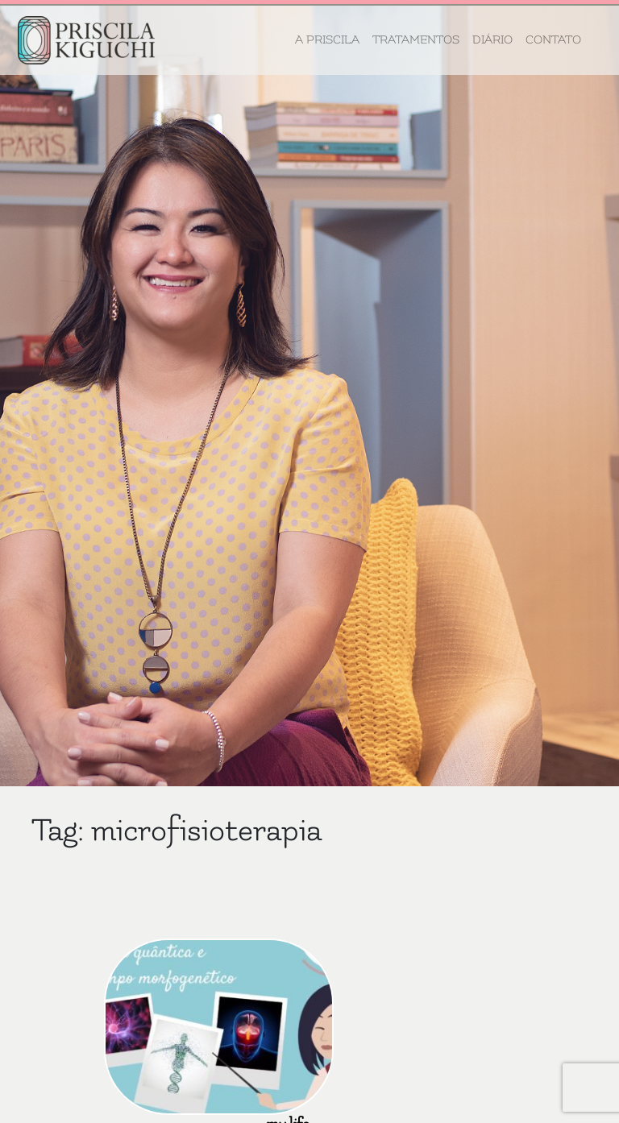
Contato (553, 40)
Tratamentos (415, 40)
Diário (492, 40)
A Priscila (327, 40)
